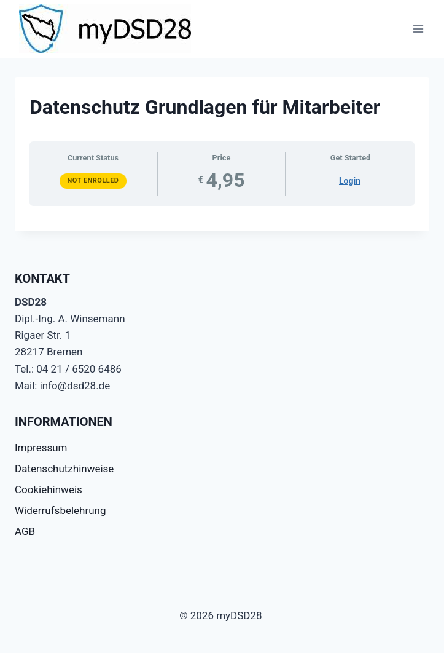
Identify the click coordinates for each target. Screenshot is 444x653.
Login (349, 181)
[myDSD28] (105, 28)
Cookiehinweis (48, 489)
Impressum (41, 447)
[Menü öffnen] (418, 28)
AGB (25, 531)
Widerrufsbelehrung (60, 510)
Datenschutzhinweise (64, 468)
